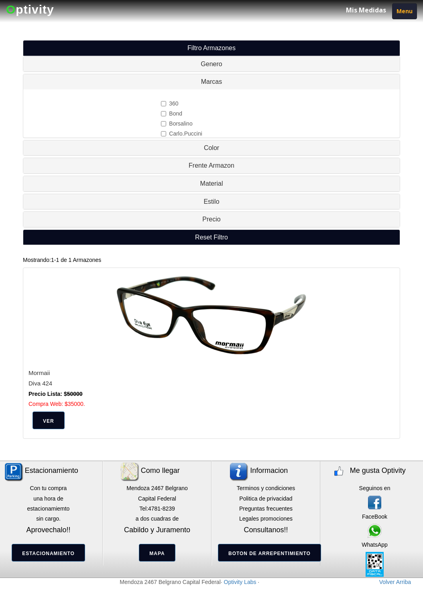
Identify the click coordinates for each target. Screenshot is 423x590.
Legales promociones (266, 518)
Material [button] (211, 183)
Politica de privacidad (265, 498)
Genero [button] (211, 64)
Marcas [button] (211, 81)
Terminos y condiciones (266, 488)
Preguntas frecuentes (266, 508)
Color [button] (211, 147)
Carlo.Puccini (181, 133)
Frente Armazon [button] (211, 165)
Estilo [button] (211, 201)
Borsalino (176, 123)
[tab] (211, 64)
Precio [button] (211, 219)
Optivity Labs (240, 582)
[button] (211, 237)
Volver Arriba (395, 582)
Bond (171, 113)
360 (169, 103)
